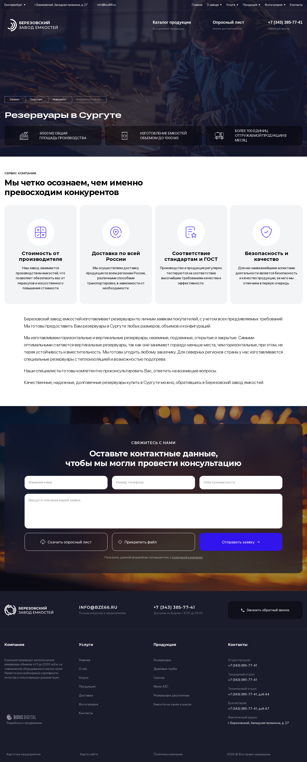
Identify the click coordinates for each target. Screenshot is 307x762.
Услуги (230, 4)
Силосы (159, 677)
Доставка (86, 695)
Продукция (250, 4)
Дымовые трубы (165, 668)
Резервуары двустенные (171, 695)
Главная (197, 4)
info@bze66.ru (106, 4)
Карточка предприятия (23, 754)
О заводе (213, 4)
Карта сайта (89, 754)
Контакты (296, 4)
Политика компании (168, 754)
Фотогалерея (273, 4)
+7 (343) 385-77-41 (285, 22)
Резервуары (59, 99)
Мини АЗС (161, 686)
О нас (83, 668)
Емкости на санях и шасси (172, 704)
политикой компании (187, 557)
